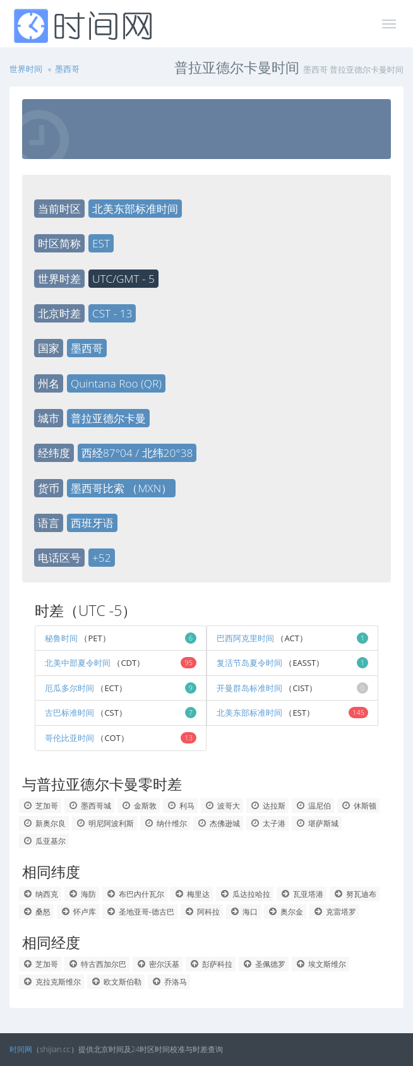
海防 (82, 894)
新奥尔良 (44, 823)
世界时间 (25, 68)
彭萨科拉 (210, 964)
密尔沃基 (157, 964)
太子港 (267, 823)
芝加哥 (40, 805)
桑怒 (36, 911)
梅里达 (192, 894)
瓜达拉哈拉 (244, 894)
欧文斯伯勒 (115, 981)
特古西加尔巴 (97, 964)
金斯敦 (139, 805)
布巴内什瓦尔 (134, 894)
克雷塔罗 (334, 911)
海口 (243, 911)
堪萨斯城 (316, 823)
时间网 (20, 1049)
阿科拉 (202, 911)
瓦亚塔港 (301, 894)
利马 (180, 805)
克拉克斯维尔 (51, 981)
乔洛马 (169, 981)
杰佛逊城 (218, 823)
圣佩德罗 (263, 964)
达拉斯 (267, 805)
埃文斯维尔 (320, 964)
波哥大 (222, 805)
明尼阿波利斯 (104, 823)
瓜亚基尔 (44, 841)
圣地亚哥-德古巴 (139, 911)
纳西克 (40, 894)
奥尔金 (285, 911)
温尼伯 (313, 805)
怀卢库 (78, 911)
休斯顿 (358, 805)
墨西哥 (67, 68)
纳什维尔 (165, 823)
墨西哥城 (89, 805)
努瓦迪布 (354, 894)
